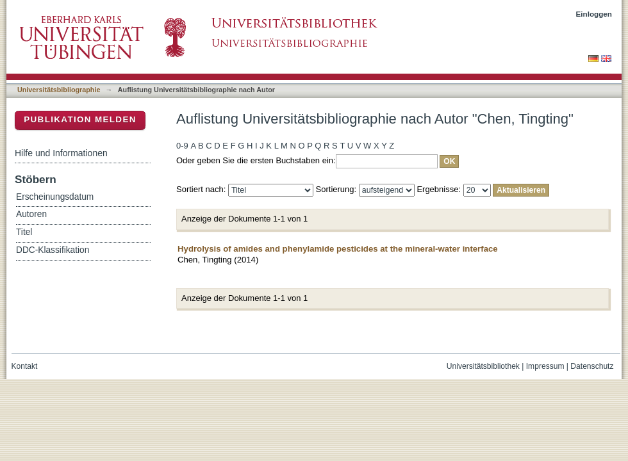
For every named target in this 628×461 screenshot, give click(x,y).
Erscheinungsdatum (55, 197)
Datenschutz (591, 366)
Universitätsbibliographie (58, 89)
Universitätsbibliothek (483, 366)
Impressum (545, 366)
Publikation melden (80, 119)
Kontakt (25, 366)
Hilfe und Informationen (61, 153)
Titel (24, 232)
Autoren (31, 214)
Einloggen (594, 14)
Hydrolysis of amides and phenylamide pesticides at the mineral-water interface (338, 249)
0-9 (182, 145)
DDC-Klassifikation (52, 250)
